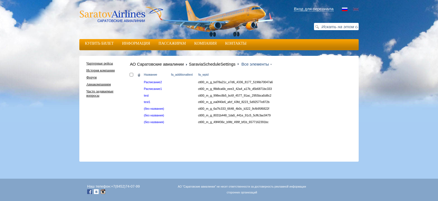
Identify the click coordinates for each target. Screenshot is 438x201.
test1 (147, 102)
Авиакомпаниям (98, 84)
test (146, 95)
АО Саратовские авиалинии (157, 64)
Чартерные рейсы (99, 63)
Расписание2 (153, 82)
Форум (91, 77)
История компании (100, 70)
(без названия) (154, 108)
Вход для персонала (314, 8)
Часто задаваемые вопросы (99, 93)
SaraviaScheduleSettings (212, 64)
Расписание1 (153, 88)
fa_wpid (203, 74)
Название (150, 74)
